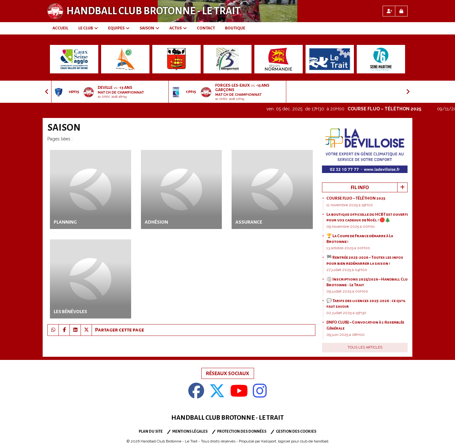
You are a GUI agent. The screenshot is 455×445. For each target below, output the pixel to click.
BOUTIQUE (235, 28)
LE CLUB (88, 28)
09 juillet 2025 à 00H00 (347, 291)
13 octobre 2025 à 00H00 (348, 248)
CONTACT (206, 28)
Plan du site (151, 432)
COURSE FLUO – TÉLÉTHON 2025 (388, 108)
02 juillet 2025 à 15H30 (346, 313)
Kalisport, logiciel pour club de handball (294, 441)
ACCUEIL (60, 28)
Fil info (360, 187)
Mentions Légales (190, 432)
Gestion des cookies (296, 432)
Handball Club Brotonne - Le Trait (153, 11)
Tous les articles (365, 347)
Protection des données (241, 432)
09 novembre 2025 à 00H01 (350, 226)
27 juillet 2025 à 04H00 (346, 270)
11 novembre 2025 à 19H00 (349, 205)
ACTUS (178, 28)
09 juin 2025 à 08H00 (345, 334)
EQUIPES (119, 28)
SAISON (149, 28)
